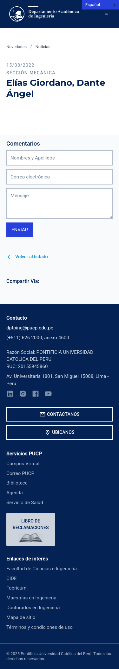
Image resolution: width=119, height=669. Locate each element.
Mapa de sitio (20, 617)
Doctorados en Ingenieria (33, 607)
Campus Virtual (22, 463)
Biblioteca (17, 483)
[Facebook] (35, 395)
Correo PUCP (20, 473)
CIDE (11, 578)
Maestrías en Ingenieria (31, 598)
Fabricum (16, 588)
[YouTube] (48, 395)
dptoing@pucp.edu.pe (29, 328)
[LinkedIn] (10, 395)
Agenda (14, 493)
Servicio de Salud (24, 502)
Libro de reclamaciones (31, 524)
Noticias (43, 46)
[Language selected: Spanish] (100, 4)
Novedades (16, 46)
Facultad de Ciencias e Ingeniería (41, 569)
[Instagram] (23, 395)
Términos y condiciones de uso (39, 627)
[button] (106, 14)
